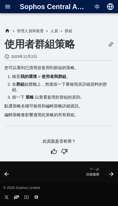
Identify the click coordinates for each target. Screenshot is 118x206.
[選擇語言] (110, 6)
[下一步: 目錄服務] (99, 174)
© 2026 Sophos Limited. (22, 188)
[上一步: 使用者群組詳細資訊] (7, 174)
